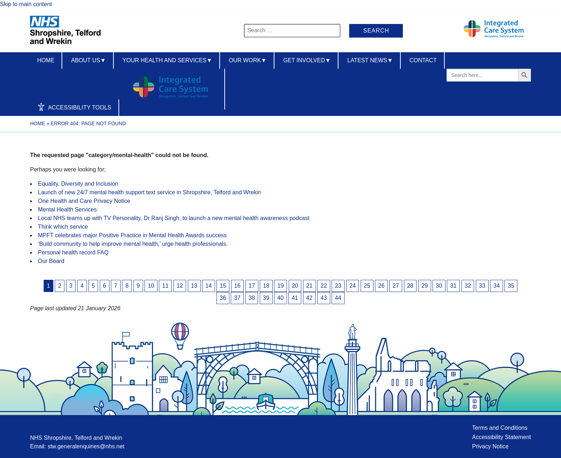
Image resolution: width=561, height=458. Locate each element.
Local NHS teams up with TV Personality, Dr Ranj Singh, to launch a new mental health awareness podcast (173, 218)
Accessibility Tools (74, 107)
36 (223, 298)
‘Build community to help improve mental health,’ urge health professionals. (133, 244)
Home (45, 60)
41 (295, 298)
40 (280, 298)
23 (338, 286)
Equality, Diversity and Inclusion (78, 184)
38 (252, 298)
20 (295, 286)
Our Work (248, 60)
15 (223, 286)
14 (208, 286)
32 (468, 286)
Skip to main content (26, 4)
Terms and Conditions (499, 428)
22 (324, 286)
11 (165, 286)
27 (395, 286)
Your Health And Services (167, 60)
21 (309, 286)
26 (381, 286)
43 (324, 298)
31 (453, 286)
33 (482, 286)
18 (266, 286)
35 (511, 286)
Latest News (370, 60)
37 (237, 298)
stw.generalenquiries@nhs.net (86, 446)
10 (151, 286)
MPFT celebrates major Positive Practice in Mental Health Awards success (132, 235)
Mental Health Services (67, 209)
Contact (422, 60)
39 (266, 298)
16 (237, 286)
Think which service (63, 227)
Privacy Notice (490, 446)
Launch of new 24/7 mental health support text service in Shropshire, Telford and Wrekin (149, 192)
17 (252, 286)
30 (439, 286)
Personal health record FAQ (73, 252)
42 (309, 298)
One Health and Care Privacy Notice (84, 201)
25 (367, 286)
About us (88, 60)
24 (353, 286)
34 (496, 286)
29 (424, 286)
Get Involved (307, 60)
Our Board (51, 261)
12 (180, 286)
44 (338, 298)
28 (410, 286)
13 (194, 286)
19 (280, 286)
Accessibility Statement (501, 437)
